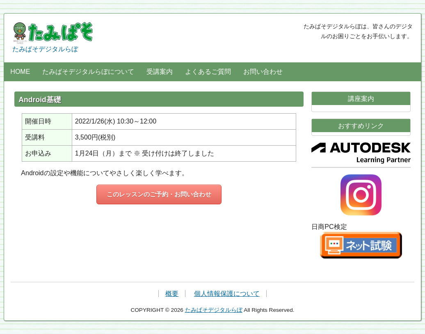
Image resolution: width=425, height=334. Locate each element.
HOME (20, 71)
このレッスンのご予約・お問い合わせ (159, 194)
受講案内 (159, 71)
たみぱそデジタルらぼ (53, 37)
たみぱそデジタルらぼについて (88, 71)
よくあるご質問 (208, 71)
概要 (171, 293)
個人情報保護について (227, 293)
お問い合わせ (263, 71)
